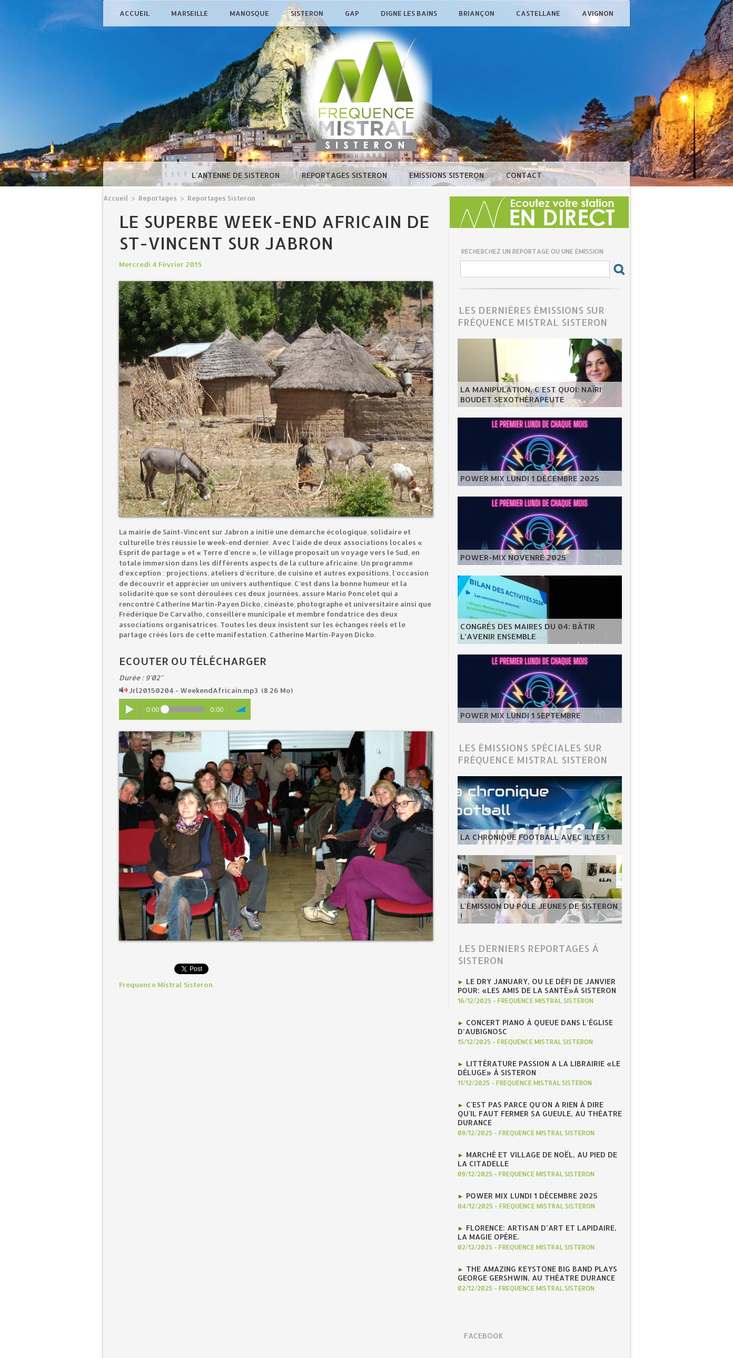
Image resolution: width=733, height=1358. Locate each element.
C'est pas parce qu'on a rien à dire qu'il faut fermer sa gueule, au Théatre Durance (536, 1109)
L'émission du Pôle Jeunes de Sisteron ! (532, 917)
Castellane (539, 13)
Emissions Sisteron (447, 175)
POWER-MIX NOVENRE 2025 (507, 558)
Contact (524, 175)
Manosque (250, 13)
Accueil (135, 13)
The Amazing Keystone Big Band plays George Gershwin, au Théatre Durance (533, 1265)
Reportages (155, 198)
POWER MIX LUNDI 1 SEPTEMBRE (514, 716)
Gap (353, 13)
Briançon (477, 13)
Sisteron (308, 13)
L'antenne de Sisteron (237, 175)
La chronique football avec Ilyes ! (526, 838)
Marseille (190, 13)
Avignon (597, 13)
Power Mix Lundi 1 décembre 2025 (523, 479)
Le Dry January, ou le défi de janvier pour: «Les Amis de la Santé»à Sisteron (531, 985)
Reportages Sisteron (345, 175)
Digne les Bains (410, 13)
